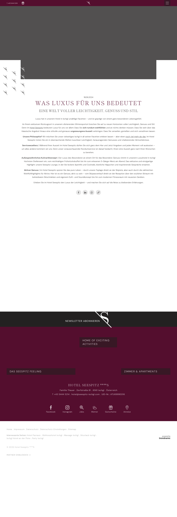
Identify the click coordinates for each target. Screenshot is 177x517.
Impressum (19, 481)
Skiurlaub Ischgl (88, 487)
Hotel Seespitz (36, 126)
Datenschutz (32, 481)
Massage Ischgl (71, 487)
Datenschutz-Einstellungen (53, 481)
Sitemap (72, 481)
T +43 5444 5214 (61, 446)
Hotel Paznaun (34, 487)
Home (10, 481)
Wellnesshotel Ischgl (52, 487)
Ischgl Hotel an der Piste (19, 490)
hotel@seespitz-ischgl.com (85, 446)
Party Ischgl (37, 490)
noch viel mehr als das (136, 135)
